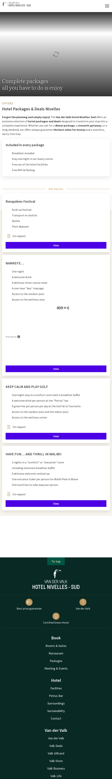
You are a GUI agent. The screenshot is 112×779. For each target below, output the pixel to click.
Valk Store (56, 761)
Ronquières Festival (20, 201)
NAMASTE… (15, 263)
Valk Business (56, 768)
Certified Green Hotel (56, 618)
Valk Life (56, 776)
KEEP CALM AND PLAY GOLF (27, 386)
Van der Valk (83, 604)
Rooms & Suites (56, 646)
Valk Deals (56, 746)
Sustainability (56, 711)
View (56, 245)
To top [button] (56, 561)
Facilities (56, 688)
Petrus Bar (56, 696)
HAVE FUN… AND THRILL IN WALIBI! (33, 454)
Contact (56, 718)
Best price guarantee (29, 604)
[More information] (18, 337)
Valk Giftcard (56, 753)
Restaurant (56, 653)
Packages (56, 661)
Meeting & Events (56, 668)
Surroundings (56, 703)
